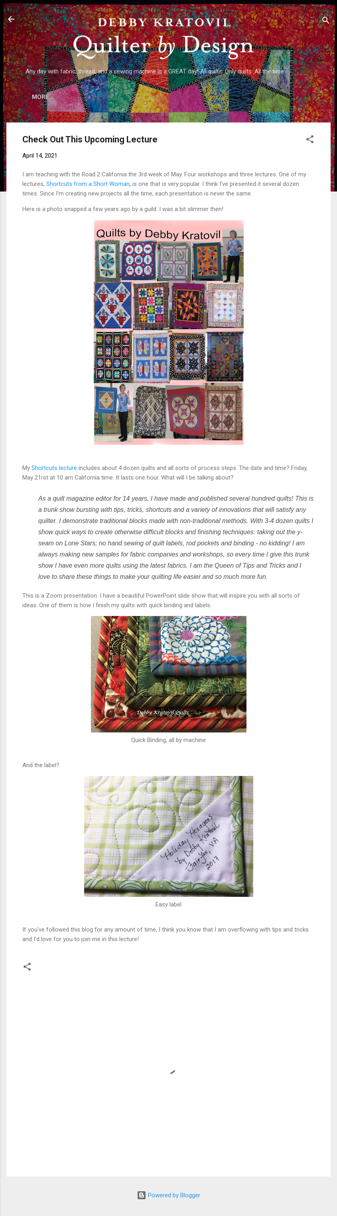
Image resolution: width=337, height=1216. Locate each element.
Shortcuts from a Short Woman (88, 185)
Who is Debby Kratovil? (109, 97)
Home (48, 97)
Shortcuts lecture (54, 469)
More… (287, 97)
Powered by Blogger (168, 1195)
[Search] (326, 22)
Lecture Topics (187, 97)
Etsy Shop (245, 97)
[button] (310, 142)
